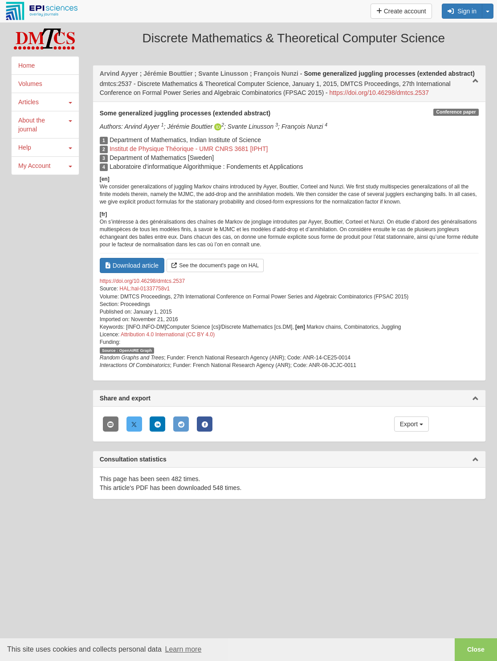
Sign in (462, 11)
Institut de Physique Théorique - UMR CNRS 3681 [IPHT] (189, 148)
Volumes (30, 83)
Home (26, 65)
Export (411, 424)
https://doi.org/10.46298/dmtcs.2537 (379, 92)
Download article (132, 265)
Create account (401, 11)
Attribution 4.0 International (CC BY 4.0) (168, 334)
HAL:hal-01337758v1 (144, 289)
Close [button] (476, 649)
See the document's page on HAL (215, 265)
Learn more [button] (183, 649)
